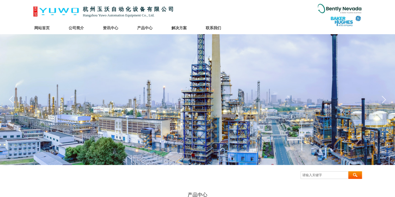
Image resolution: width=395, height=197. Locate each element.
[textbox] (324, 175)
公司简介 (76, 28)
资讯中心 (110, 28)
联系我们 (213, 28)
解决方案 (179, 28)
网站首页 (42, 28)
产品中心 (145, 28)
